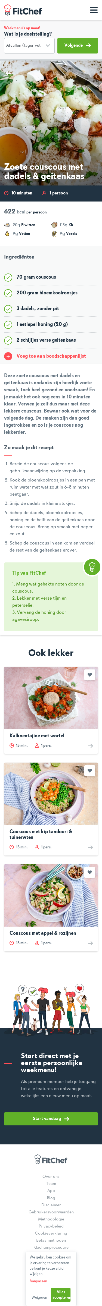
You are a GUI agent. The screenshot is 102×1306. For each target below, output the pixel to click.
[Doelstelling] (29, 46)
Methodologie (51, 1219)
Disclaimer (51, 1205)
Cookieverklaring (51, 1233)
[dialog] (51, 1279)
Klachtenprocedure (51, 1247)
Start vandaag (51, 1118)
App (51, 1191)
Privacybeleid (51, 1226)
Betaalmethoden (51, 1240)
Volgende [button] (77, 45)
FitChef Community (23, 10)
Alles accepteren (61, 1294)
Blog (51, 1198)
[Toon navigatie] (94, 10)
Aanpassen (38, 1281)
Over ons (51, 1177)
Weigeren (39, 1297)
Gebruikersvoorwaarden (51, 1212)
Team (51, 1184)
